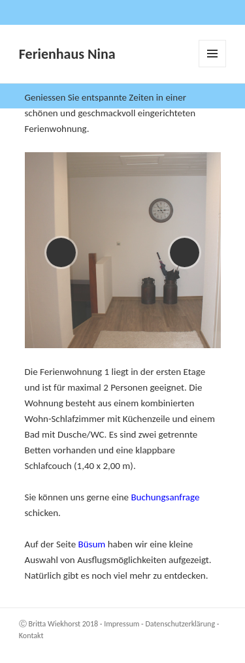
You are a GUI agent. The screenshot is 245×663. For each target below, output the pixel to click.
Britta (37, 623)
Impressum (121, 623)
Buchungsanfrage (165, 497)
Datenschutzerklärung (180, 623)
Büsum (93, 544)
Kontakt (31, 635)
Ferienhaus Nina (67, 54)
